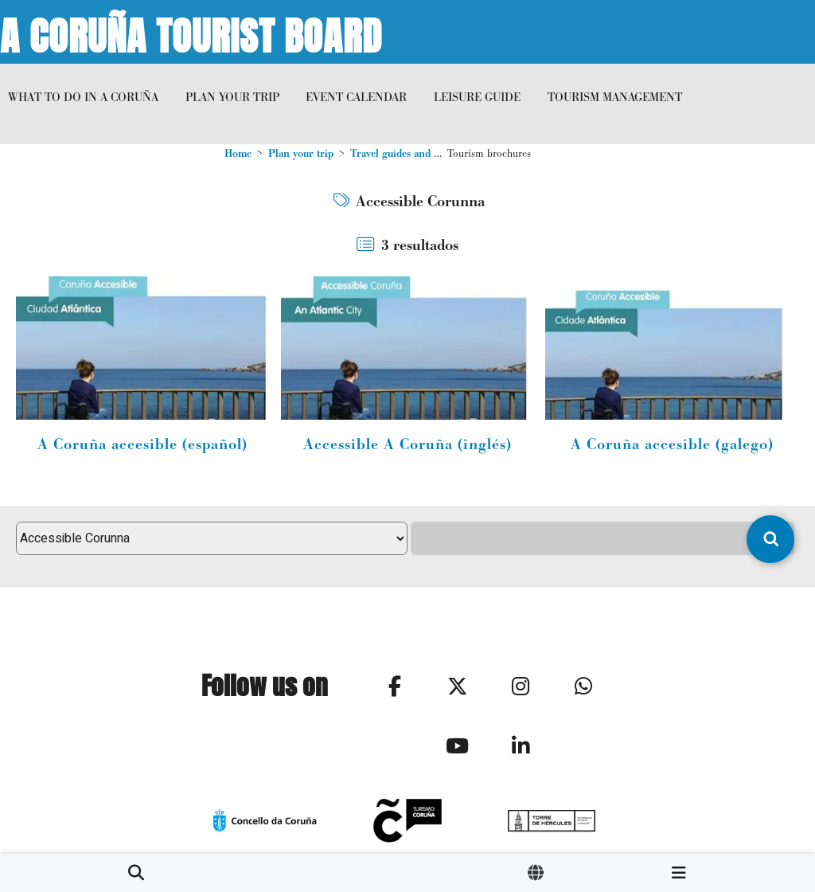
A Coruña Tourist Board (191, 32)
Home (238, 153)
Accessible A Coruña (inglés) (407, 444)
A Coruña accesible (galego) (672, 444)
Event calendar (356, 96)
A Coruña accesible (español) (142, 444)
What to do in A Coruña (83, 96)
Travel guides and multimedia (417, 153)
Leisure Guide (477, 96)
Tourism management (615, 96)
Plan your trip (232, 96)
